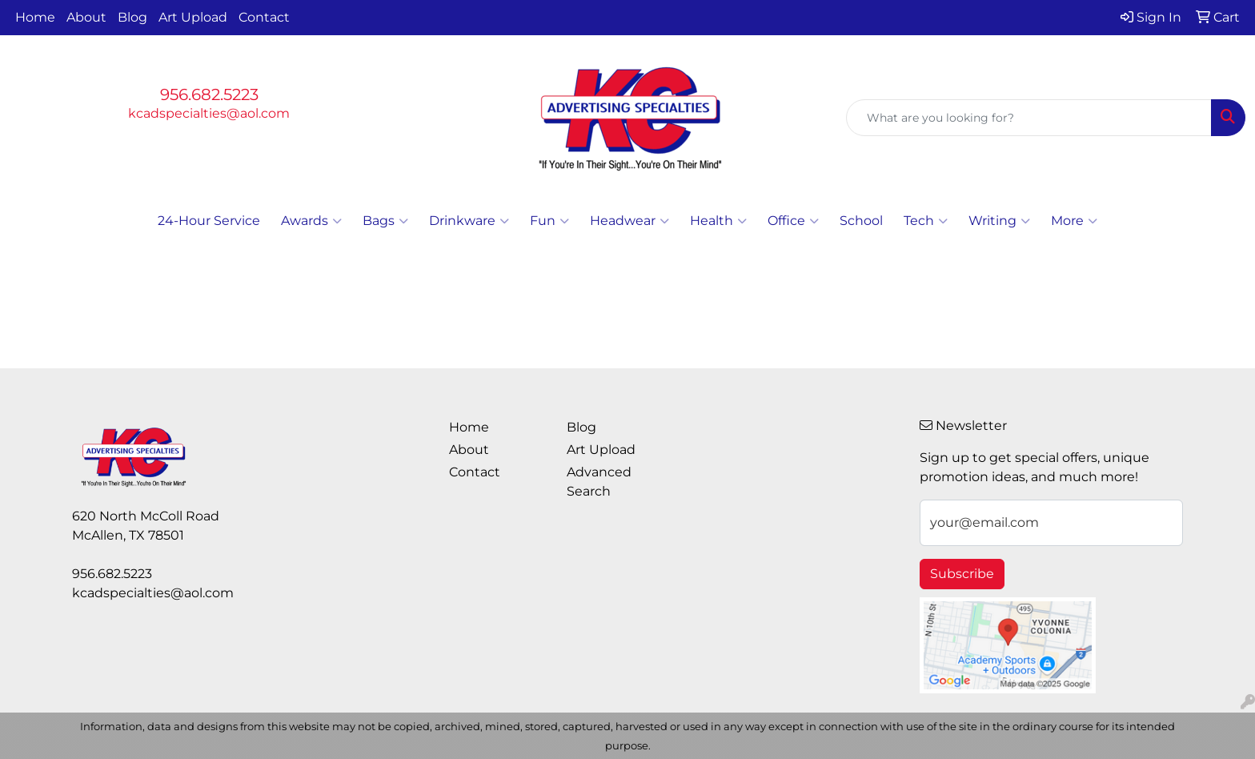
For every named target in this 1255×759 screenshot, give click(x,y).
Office (793, 221)
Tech (926, 221)
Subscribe (962, 573)
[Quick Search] (1029, 117)
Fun (549, 221)
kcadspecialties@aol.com (209, 113)
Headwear (629, 221)
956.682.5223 (209, 94)
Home (35, 17)
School (861, 220)
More (1074, 221)
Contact (264, 17)
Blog (132, 17)
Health (718, 221)
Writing (999, 221)
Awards (311, 221)
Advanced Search (599, 481)
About (86, 17)
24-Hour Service (209, 220)
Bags (385, 221)
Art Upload (192, 17)
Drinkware (469, 221)
